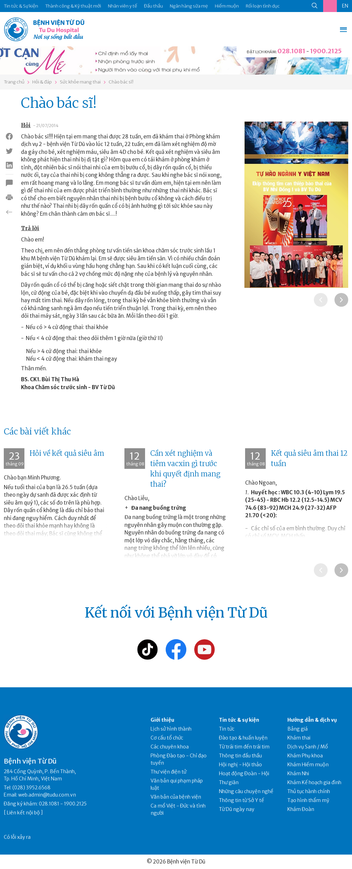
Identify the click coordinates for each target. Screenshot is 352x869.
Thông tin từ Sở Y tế (241, 800)
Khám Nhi (298, 773)
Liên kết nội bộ (23, 813)
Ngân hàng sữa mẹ (189, 6)
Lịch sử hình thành (171, 729)
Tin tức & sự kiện (239, 720)
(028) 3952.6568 (31, 788)
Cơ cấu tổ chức (167, 738)
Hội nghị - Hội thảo (240, 764)
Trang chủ (14, 82)
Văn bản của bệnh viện (176, 797)
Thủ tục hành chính (308, 791)
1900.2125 (326, 51)
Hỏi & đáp (42, 82)
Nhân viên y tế (122, 6)
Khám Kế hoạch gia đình (314, 782)
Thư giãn (229, 782)
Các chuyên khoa (170, 747)
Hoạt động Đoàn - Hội (244, 773)
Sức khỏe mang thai (80, 82)
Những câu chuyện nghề (246, 791)
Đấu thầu (153, 6)
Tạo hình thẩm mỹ (308, 800)
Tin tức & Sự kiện (21, 6)
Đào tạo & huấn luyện (243, 738)
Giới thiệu (162, 720)
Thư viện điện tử (169, 772)
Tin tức (226, 729)
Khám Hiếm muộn (308, 764)
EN (345, 6)
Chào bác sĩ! (121, 82)
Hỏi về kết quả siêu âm (67, 453)
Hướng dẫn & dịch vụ (312, 720)
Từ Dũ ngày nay (236, 809)
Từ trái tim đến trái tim (244, 747)
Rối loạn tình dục (263, 6)
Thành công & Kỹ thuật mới (73, 6)
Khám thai (298, 738)
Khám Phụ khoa (305, 756)
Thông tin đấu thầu (240, 756)
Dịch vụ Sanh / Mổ (307, 747)
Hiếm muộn (227, 6)
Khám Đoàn (300, 809)
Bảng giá (297, 729)
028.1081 (291, 51)
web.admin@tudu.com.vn (47, 795)
